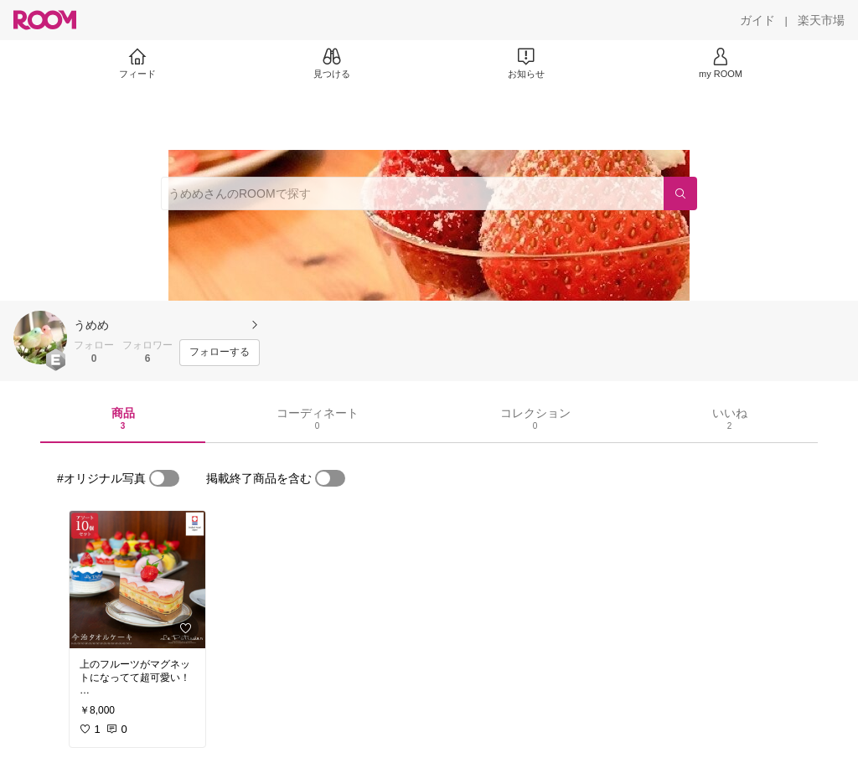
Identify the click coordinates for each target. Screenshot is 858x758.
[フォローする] (219, 352)
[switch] (164, 478)
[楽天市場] (821, 20)
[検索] (680, 193)
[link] (137, 579)
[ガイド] (757, 20)
